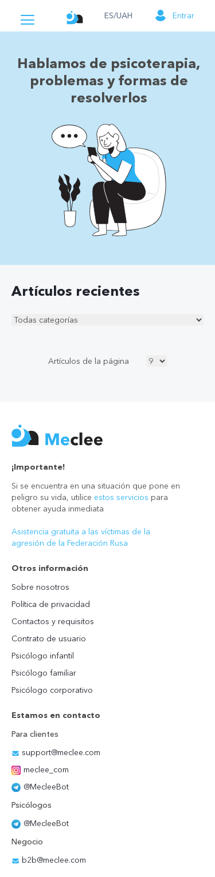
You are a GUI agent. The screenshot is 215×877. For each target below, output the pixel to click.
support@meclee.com (55, 752)
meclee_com (40, 769)
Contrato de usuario (48, 638)
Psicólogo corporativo (52, 690)
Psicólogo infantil (42, 655)
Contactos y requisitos (52, 621)
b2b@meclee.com (48, 860)
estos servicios (121, 497)
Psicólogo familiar (43, 673)
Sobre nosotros (40, 587)
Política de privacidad (50, 604)
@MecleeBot (40, 786)
